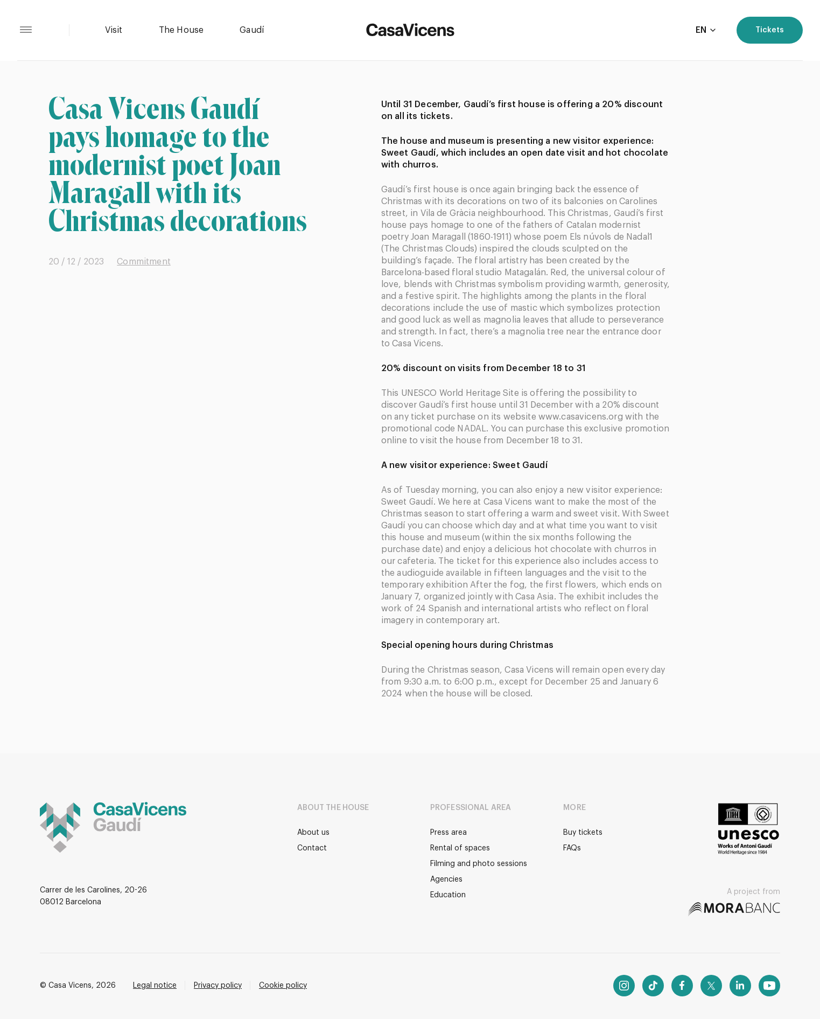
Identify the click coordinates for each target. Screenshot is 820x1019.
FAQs (572, 848)
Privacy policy (218, 985)
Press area (448, 832)
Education (448, 895)
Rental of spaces (460, 848)
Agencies (446, 879)
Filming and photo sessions (478, 864)
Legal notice (155, 985)
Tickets (769, 30)
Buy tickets (582, 832)
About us (313, 832)
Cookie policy (283, 985)
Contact (312, 848)
